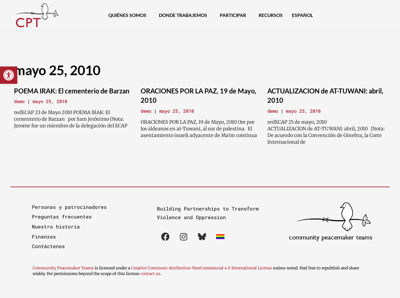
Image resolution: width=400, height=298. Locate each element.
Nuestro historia (56, 226)
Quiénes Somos (129, 15)
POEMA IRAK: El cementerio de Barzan (71, 91)
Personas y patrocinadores (69, 207)
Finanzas (44, 236)
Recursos (271, 15)
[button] (8, 75)
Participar (234, 15)
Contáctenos (48, 246)
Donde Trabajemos (184, 15)
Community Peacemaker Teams (64, 267)
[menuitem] (304, 15)
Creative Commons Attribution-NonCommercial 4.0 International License (201, 267)
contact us (150, 273)
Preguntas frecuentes (62, 216)
